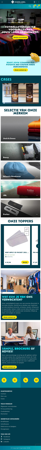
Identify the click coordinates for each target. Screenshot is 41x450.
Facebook (5, 436)
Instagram (5, 439)
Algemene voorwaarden (9, 406)
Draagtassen (5, 429)
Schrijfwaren (5, 424)
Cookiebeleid (5, 411)
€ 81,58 (8, 262)
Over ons (4, 396)
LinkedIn (5, 441)
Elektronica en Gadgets (8, 426)
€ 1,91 (35, 262)
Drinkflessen (5, 421)
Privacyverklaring (6, 409)
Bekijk (25, 262)
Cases (3, 398)
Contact (3, 393)
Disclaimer (4, 414)
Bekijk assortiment (20, 37)
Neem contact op (20, 70)
